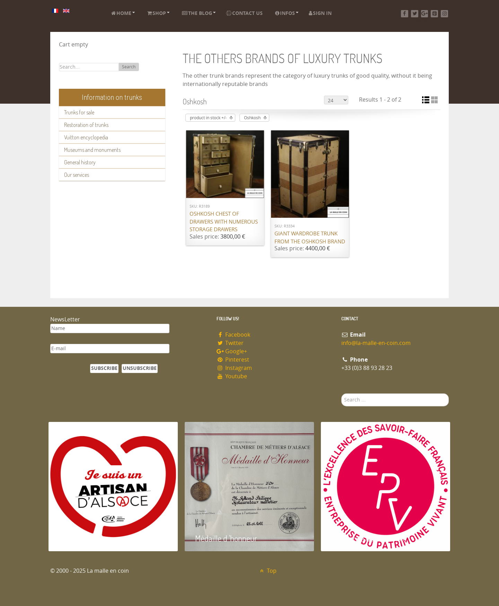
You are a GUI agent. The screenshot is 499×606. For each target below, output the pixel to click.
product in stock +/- (208, 117)
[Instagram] (444, 13)
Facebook (233, 334)
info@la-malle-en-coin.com (376, 343)
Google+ (232, 351)
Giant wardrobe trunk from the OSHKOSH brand (309, 238)
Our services (76, 174)
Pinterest (233, 359)
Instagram (234, 368)
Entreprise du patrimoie (369, 538)
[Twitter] (414, 13)
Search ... (341, 393)
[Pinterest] (434, 13)
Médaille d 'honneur (226, 538)
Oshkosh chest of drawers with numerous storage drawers (224, 222)
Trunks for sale (79, 112)
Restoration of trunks (86, 124)
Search (128, 66)
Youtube (232, 376)
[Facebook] (404, 13)
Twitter (230, 343)
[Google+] (424, 13)
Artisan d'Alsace (83, 538)
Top (267, 571)
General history (80, 162)
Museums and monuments (92, 149)
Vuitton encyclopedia (86, 137)
